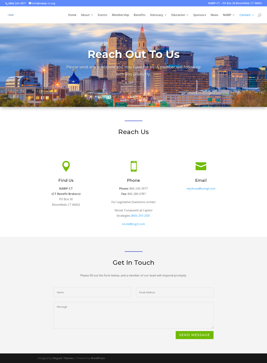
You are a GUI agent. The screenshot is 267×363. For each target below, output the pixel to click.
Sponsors (199, 15)
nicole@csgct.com (133, 224)
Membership (120, 15)
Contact (245, 15)
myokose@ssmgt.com (201, 189)
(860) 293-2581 (140, 217)
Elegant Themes (63, 358)
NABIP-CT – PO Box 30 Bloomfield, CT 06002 (235, 3)
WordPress (98, 358)
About (85, 15)
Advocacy (156, 15)
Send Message (194, 335)
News (214, 15)
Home (72, 15)
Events (102, 15)
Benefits (139, 15)
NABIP (227, 15)
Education (178, 15)
